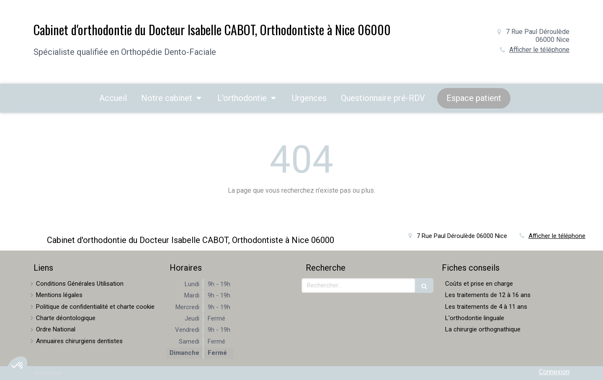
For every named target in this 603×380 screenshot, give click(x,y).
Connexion (554, 372)
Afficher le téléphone (539, 50)
